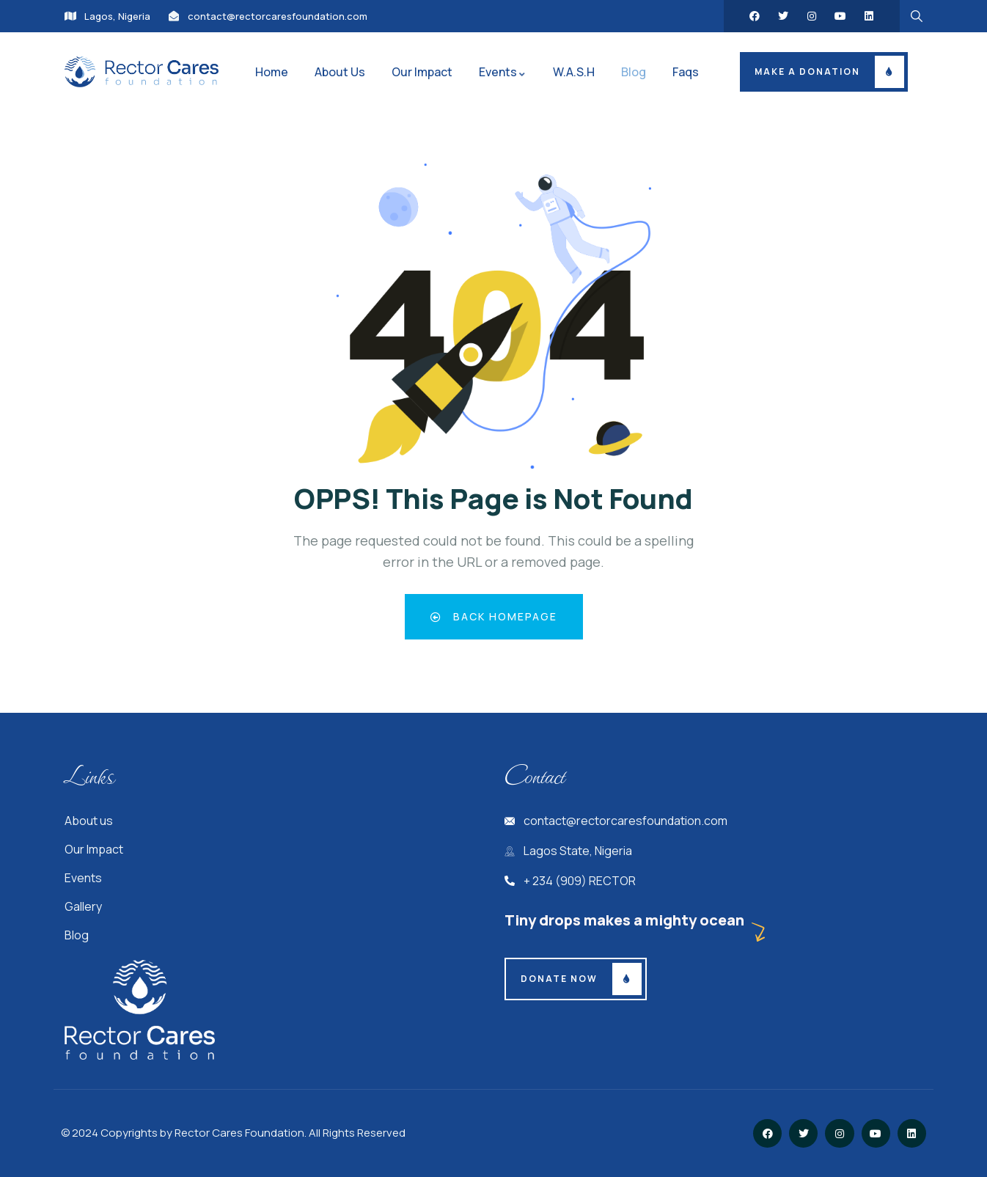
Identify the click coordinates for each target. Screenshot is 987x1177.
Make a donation (807, 71)
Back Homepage (493, 616)
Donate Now (559, 978)
